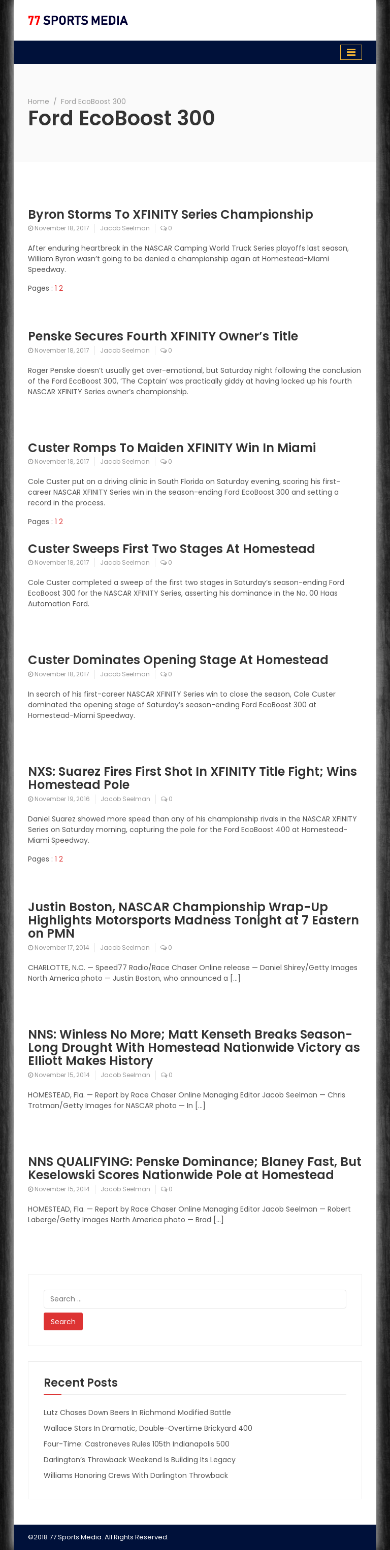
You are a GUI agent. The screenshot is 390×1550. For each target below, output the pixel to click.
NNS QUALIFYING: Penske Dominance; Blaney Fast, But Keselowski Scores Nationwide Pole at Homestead (195, 1168)
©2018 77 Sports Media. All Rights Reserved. (98, 1537)
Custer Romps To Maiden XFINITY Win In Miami (172, 447)
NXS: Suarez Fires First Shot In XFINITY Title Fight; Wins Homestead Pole (192, 778)
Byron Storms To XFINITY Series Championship (170, 214)
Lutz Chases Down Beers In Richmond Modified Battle (137, 1412)
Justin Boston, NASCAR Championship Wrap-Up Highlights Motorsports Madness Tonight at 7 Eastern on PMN (193, 920)
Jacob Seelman (125, 228)
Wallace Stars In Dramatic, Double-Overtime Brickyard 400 (148, 1428)
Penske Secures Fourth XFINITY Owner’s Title (163, 336)
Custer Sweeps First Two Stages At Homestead (171, 548)
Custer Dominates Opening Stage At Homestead (178, 659)
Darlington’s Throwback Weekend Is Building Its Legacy (140, 1460)
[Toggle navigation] (351, 52)
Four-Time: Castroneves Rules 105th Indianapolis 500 (137, 1444)
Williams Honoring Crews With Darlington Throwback (136, 1475)
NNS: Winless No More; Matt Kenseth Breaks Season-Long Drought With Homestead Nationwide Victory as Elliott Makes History (194, 1048)
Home (38, 101)
